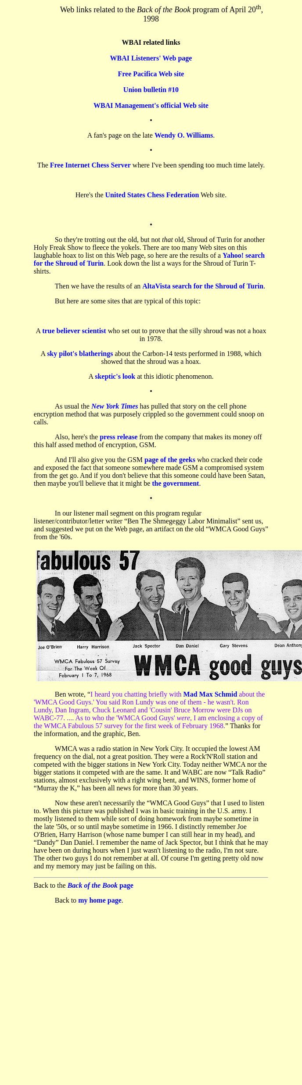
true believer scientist (74, 330)
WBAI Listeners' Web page (151, 58)
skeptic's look (115, 376)
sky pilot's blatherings (80, 353)
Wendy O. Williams (184, 135)
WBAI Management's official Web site (151, 105)
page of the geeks (169, 459)
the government (175, 483)
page (100, 885)
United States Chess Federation (152, 195)
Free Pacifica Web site (151, 74)
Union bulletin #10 (151, 89)
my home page (100, 900)
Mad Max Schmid (210, 694)
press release (118, 437)
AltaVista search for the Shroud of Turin (202, 286)
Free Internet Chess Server (90, 165)
